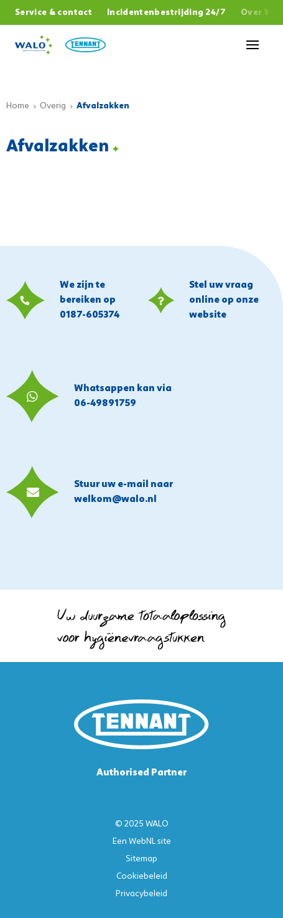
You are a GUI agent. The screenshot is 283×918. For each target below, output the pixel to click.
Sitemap (141, 859)
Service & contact (53, 12)
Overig (53, 106)
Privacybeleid (141, 894)
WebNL (142, 841)
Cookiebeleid (141, 876)
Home (17, 106)
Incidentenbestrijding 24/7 (166, 12)
